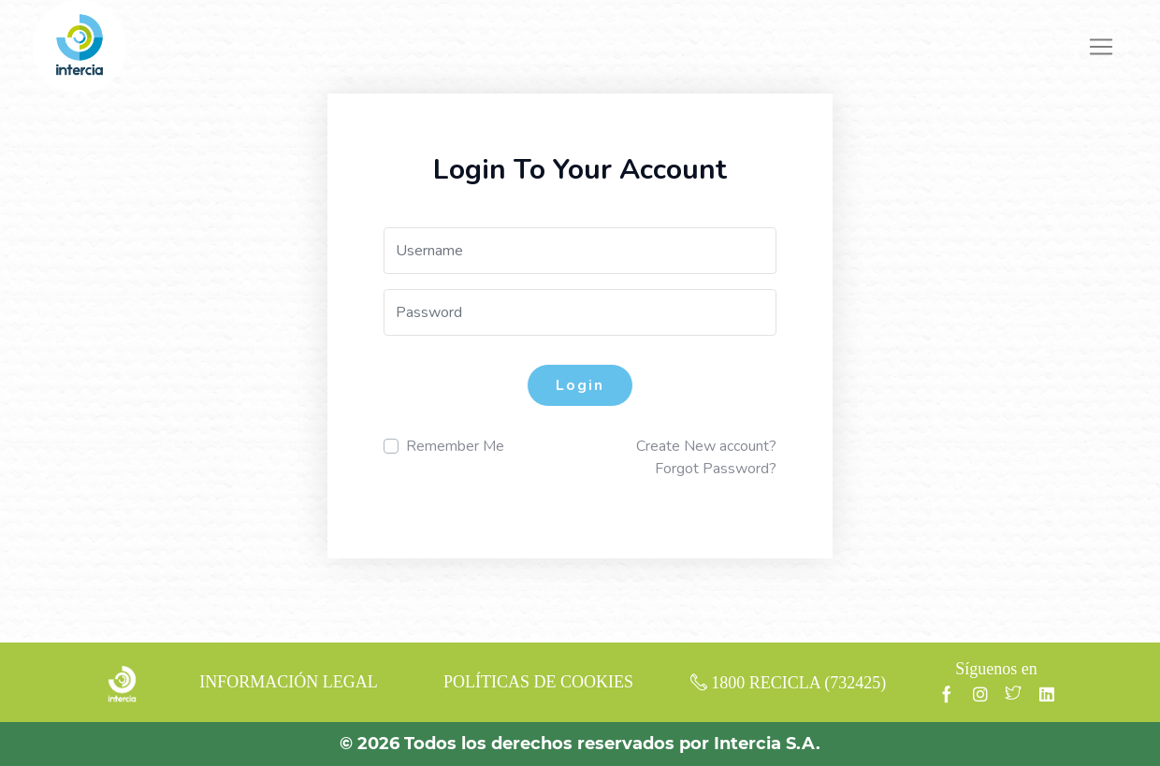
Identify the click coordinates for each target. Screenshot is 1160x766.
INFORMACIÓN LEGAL (288, 681)
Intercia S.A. (767, 743)
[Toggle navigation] (1101, 46)
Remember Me (455, 446)
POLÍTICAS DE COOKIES (538, 681)
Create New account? (706, 446)
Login (580, 385)
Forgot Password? (715, 468)
